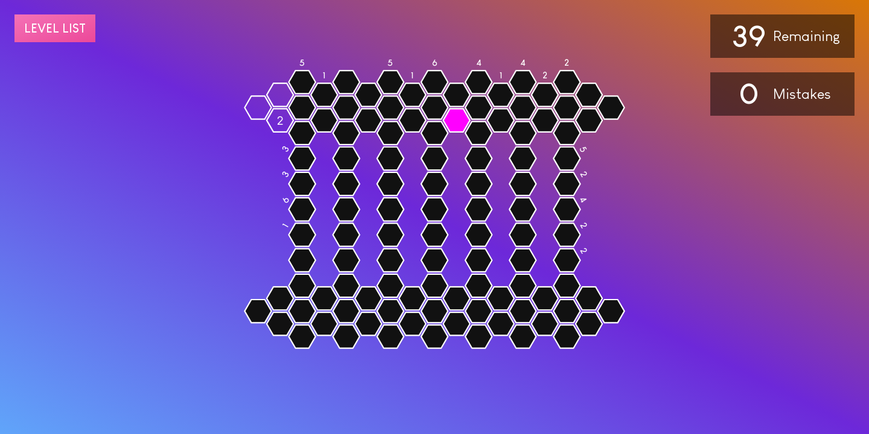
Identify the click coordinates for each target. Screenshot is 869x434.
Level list (55, 28)
